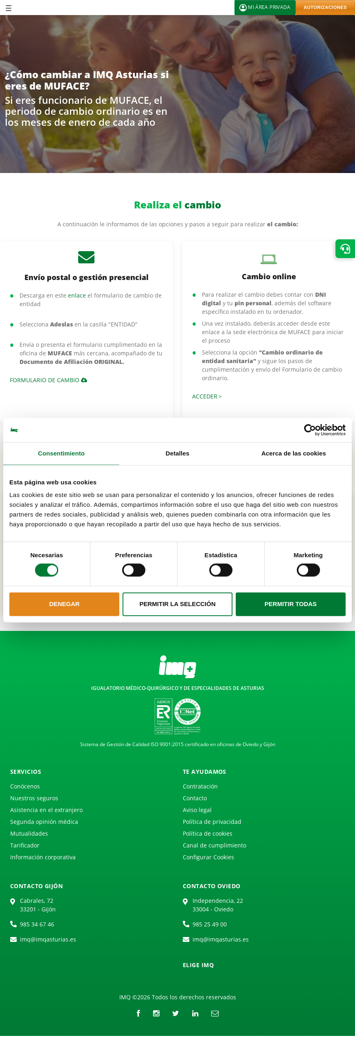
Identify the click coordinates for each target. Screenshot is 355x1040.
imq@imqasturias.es (48, 939)
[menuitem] (26, 788)
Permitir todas (291, 603)
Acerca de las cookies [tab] (293, 453)
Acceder (204, 396)
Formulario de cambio (48, 380)
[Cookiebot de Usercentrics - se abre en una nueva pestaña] (310, 430)
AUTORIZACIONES (325, 7)
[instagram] (156, 1013)
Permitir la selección (178, 603)
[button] (345, 248)
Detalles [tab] (177, 453)
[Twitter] (176, 1013)
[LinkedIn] (195, 1013)
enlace (77, 295)
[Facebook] (138, 1013)
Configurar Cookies (208, 857)
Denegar (64, 603)
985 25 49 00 (210, 924)
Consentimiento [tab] (61, 453)
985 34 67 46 (37, 924)
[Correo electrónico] (215, 1013)
